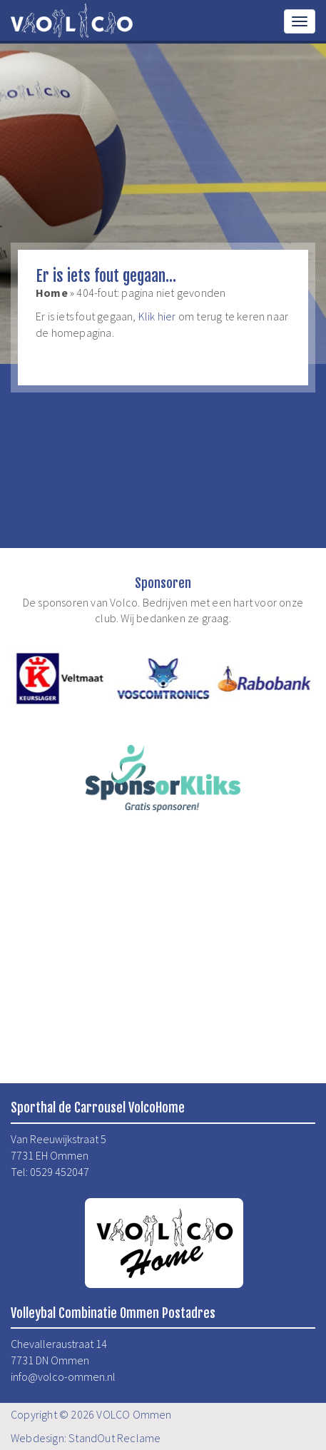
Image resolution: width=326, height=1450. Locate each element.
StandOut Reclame (114, 1438)
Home (52, 292)
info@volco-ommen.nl (63, 1376)
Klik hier (157, 316)
